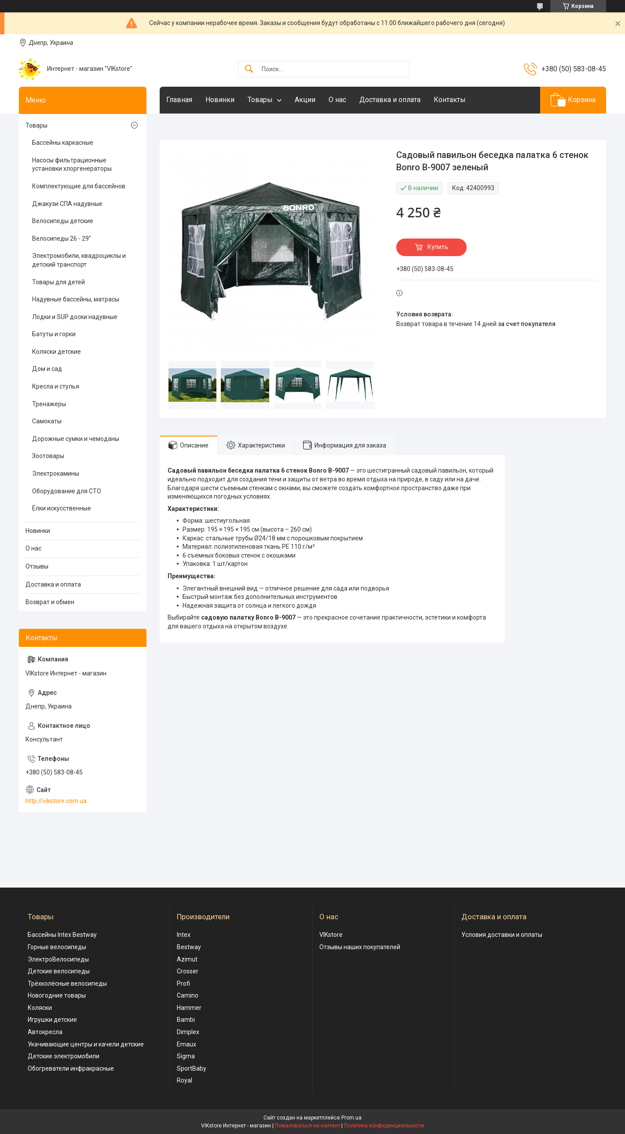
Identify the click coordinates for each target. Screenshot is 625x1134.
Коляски (40, 1007)
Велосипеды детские (62, 220)
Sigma (186, 1056)
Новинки (219, 99)
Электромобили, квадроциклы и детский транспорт (79, 260)
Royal (184, 1080)
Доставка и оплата (389, 99)
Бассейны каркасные (62, 142)
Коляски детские (56, 351)
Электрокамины (55, 473)
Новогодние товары (57, 995)
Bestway (189, 947)
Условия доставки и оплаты (501, 934)
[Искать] (249, 69)
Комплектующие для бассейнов (78, 186)
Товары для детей (58, 282)
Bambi (186, 1019)
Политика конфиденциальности (384, 1126)
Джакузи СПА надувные (67, 203)
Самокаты (47, 421)
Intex (183, 934)
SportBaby (191, 1068)
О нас (337, 99)
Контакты (450, 99)
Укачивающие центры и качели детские (86, 1044)
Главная (179, 99)
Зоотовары (48, 455)
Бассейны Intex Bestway (62, 934)
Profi (183, 983)
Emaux (186, 1044)
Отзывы (37, 566)
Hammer (189, 1007)
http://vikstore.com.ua (56, 800)
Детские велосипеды (59, 971)
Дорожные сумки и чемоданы (75, 438)
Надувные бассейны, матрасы (75, 299)
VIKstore (331, 934)
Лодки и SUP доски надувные (74, 316)
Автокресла (45, 1031)
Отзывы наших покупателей (359, 947)
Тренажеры (49, 403)
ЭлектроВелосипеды (58, 959)
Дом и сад (47, 368)
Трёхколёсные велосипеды (67, 983)
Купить (438, 246)
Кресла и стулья (55, 386)
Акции (305, 99)
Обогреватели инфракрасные (71, 1068)
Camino (187, 995)
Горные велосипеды (57, 947)
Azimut (187, 959)
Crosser (187, 971)
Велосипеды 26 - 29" (61, 238)
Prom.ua (351, 1118)
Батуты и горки (54, 334)
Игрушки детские (52, 1019)
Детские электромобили (63, 1056)
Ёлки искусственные (61, 508)
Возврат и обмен (50, 602)
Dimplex (188, 1031)
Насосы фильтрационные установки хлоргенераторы (72, 164)
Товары (260, 99)
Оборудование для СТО (66, 491)
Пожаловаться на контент (307, 1126)
